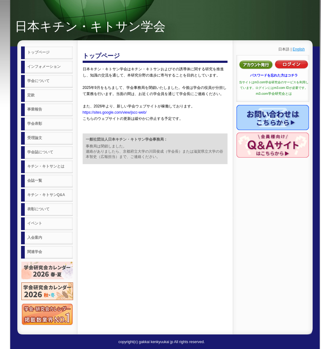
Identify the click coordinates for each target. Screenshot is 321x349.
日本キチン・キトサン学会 (90, 26)
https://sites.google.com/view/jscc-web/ (115, 112)
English (299, 49)
